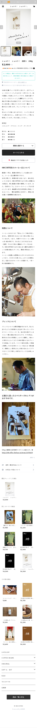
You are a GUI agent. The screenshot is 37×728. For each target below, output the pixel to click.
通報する (32, 457)
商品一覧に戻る (18, 697)
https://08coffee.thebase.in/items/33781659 (17, 453)
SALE (4, 676)
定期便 (4, 688)
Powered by (18, 709)
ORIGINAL (6, 664)
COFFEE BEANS (8, 658)
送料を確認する (22, 82)
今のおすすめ (6, 682)
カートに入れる (18, 153)
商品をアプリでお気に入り (18, 160)
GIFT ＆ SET (7, 670)
